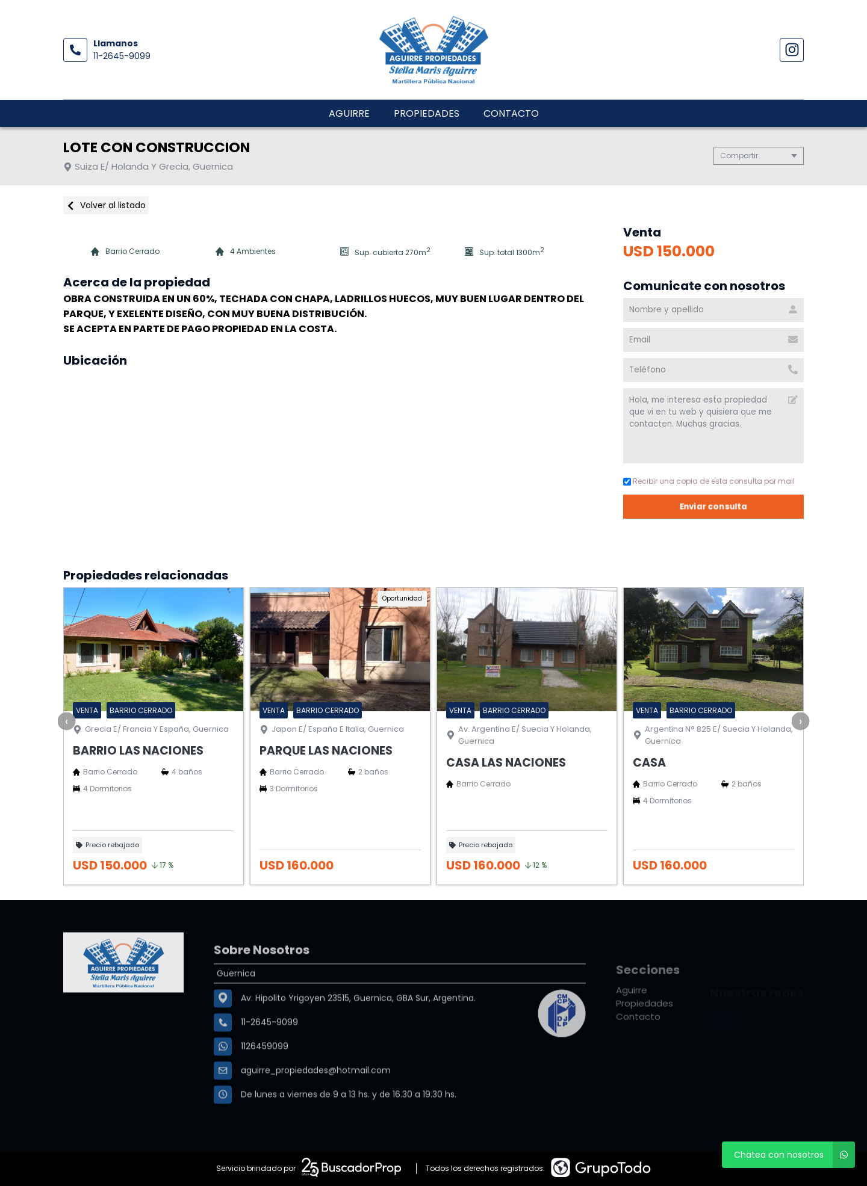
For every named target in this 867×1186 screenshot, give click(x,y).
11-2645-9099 (122, 56)
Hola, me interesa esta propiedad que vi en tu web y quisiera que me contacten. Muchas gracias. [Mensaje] (713, 425)
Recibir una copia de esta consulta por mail (709, 481)
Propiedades (426, 113)
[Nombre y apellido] (713, 310)
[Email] (713, 340)
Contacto (511, 113)
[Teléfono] (713, 370)
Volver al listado (106, 205)
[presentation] (67, 721)
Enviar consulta (714, 506)
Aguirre (349, 113)
